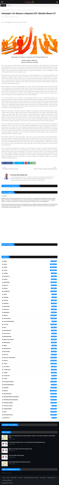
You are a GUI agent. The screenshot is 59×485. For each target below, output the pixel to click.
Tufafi (30, 378)
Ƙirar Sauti (30, 417)
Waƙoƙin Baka (30, 393)
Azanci (30, 279)
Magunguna (30, 348)
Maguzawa (30, 351)
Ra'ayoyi (30, 354)
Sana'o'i (30, 360)
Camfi (30, 294)
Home (3, 10)
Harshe (30, 315)
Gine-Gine (30, 309)
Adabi (30, 264)
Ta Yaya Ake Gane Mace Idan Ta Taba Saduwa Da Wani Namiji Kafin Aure (27, 442)
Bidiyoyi (30, 285)
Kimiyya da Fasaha (30, 339)
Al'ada (30, 270)
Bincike (30, 288)
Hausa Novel (30, 318)
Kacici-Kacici (30, 333)
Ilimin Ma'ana (30, 330)
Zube (30, 411)
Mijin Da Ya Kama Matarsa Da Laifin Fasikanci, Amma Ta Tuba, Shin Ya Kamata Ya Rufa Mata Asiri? (32, 436)
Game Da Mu (14, 477)
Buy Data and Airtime (7, 480)
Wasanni (30, 387)
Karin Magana (30, 336)
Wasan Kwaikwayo (30, 384)
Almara (30, 273)
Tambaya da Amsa (51, 477)
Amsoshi (11, 483)
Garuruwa (30, 306)
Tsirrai (30, 372)
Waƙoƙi (30, 390)
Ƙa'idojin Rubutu (30, 414)
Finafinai (30, 303)
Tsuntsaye (30, 375)
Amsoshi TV (30, 276)
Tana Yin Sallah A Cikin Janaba (16, 455)
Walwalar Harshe (30, 381)
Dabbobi (30, 297)
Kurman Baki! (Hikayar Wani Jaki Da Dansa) (19, 462)
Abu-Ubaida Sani (6, 16)
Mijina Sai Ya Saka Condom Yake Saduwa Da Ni (20, 448)
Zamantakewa (8, 10)
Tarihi (30, 363)
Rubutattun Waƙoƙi (30, 357)
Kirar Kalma (30, 342)
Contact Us (20, 477)
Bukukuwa (30, 291)
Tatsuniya (30, 366)
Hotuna (30, 324)
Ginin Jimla (30, 312)
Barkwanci (30, 282)
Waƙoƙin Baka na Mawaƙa (30, 399)
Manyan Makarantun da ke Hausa (31, 477)
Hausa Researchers (30, 321)
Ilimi (30, 327)
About (8, 477)
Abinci (30, 261)
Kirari (30, 345)
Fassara (30, 300)
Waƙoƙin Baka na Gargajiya (30, 396)
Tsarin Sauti (30, 369)
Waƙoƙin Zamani (30, 402)
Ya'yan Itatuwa (30, 405)
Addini (30, 267)
